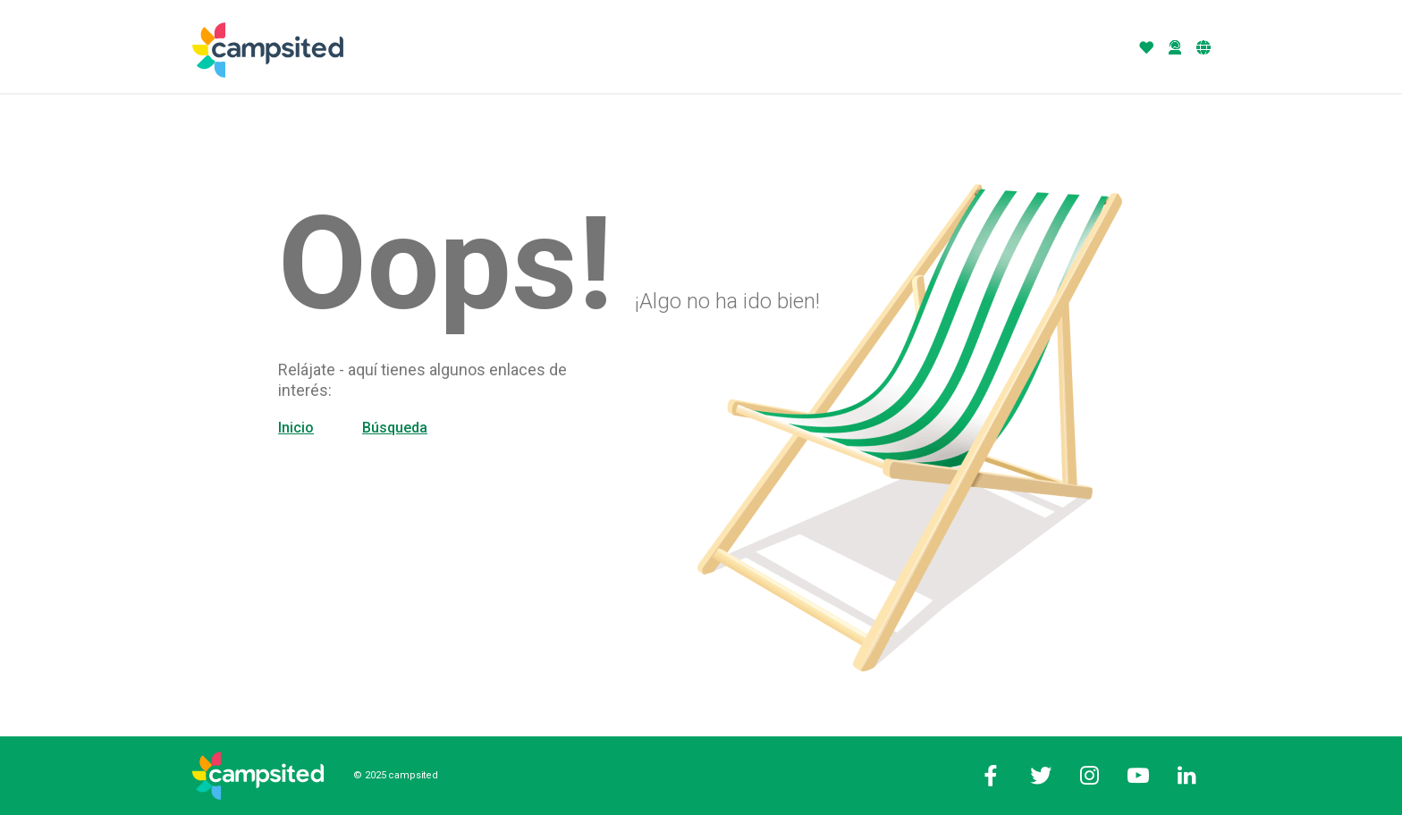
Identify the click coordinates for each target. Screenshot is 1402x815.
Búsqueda (394, 427)
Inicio (296, 427)
